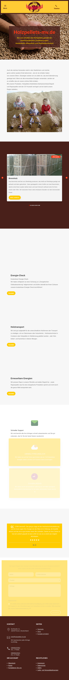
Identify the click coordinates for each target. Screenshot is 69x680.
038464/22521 (15, 653)
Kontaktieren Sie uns (15, 668)
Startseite (40, 629)
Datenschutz (41, 665)
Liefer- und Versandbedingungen (47, 670)
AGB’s (39, 668)
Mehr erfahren (14, 197)
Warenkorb (11, 663)
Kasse (10, 665)
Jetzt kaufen (56, 156)
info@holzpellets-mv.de (18, 637)
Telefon (57, 8)
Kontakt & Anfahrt (43, 634)
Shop (39, 631)
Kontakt (11, 393)
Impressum (41, 663)
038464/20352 (15, 648)
